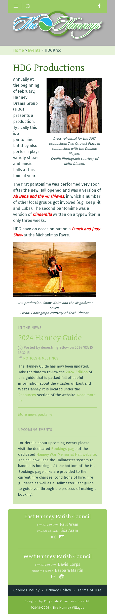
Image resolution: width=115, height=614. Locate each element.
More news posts (36, 414)
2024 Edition (77, 372)
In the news (30, 328)
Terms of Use (90, 590)
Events (34, 50)
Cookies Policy (26, 590)
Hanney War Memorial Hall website (66, 454)
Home (18, 50)
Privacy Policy (58, 590)
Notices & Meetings (40, 358)
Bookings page (63, 448)
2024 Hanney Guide (50, 337)
